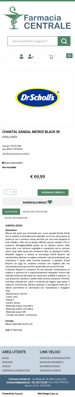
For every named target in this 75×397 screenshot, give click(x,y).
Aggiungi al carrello (53, 192)
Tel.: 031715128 (39, 382)
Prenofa (18, 393)
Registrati (7, 362)
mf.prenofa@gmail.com (18, 382)
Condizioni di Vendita (50, 370)
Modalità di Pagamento (52, 362)
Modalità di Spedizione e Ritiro (55, 358)
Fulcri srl (54, 393)
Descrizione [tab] (11, 212)
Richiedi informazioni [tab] (16, 218)
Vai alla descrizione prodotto (15, 153)
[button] (5, 191)
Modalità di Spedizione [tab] (35, 212)
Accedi (5, 358)
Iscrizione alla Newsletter (16, 370)
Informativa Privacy (50, 366)
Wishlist (6, 366)
